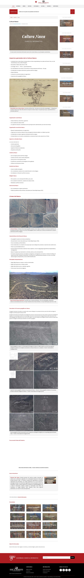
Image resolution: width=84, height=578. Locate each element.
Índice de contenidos (30, 572)
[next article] (71, 11)
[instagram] (66, 570)
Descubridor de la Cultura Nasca (17, 108)
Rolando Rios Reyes (17, 23)
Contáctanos (55, 6)
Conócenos (28, 571)
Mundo (24, 6)
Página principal (29, 569)
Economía (49, 6)
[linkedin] (63, 570)
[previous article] (73, 11)
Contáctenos (45, 572)
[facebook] (61, 570)
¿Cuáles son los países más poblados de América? (29, 11)
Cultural (42, 6)
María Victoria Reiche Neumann (17, 300)
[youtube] (69, 570)
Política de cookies (46, 571)
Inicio (13, 6)
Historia (29, 6)
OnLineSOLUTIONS (57, 576)
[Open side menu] (36, 2)
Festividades (36, 6)
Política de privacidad (47, 569)
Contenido (18, 6)
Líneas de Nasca (13, 228)
